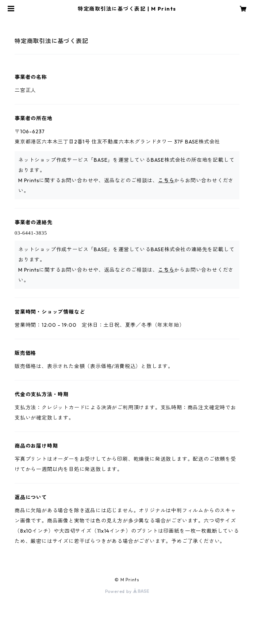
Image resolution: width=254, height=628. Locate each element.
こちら (166, 180)
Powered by (127, 591)
